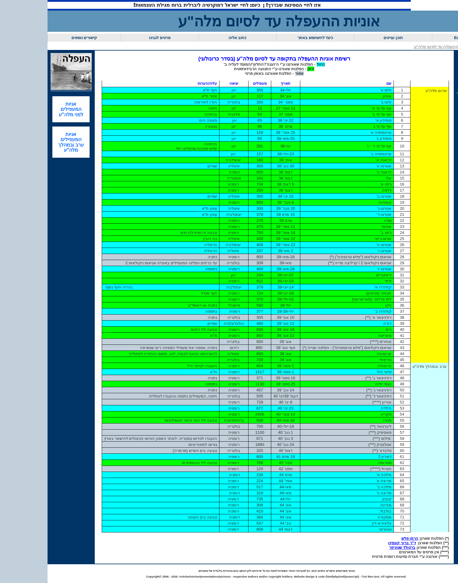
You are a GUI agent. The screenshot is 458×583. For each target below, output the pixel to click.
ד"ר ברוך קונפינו (402, 543)
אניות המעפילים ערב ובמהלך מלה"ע (71, 142)
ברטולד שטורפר (402, 547)
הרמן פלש (410, 538)
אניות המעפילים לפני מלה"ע (71, 109)
